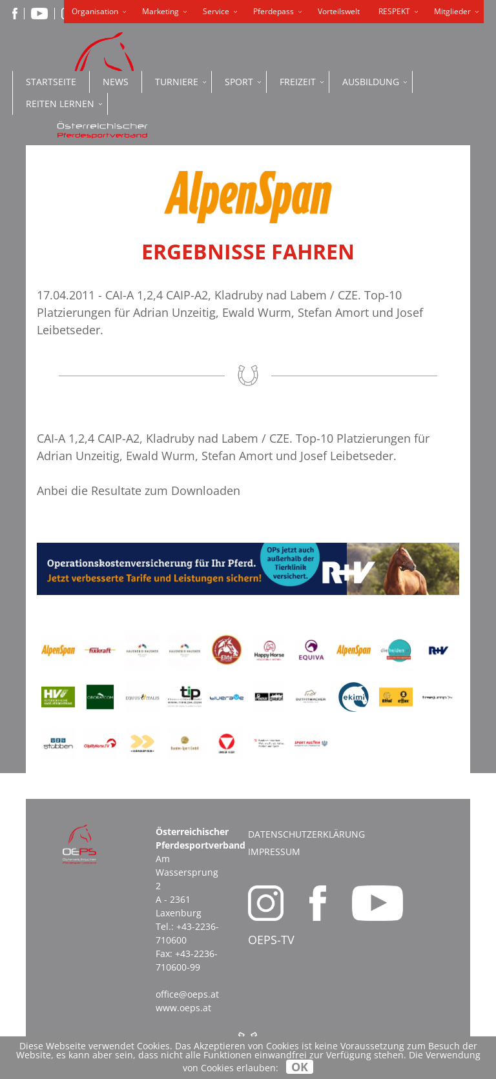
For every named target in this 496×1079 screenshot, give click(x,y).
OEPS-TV (271, 939)
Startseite (51, 82)
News (116, 82)
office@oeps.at (187, 994)
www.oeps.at (183, 1008)
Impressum (274, 851)
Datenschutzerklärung (306, 834)
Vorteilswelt (339, 11)
